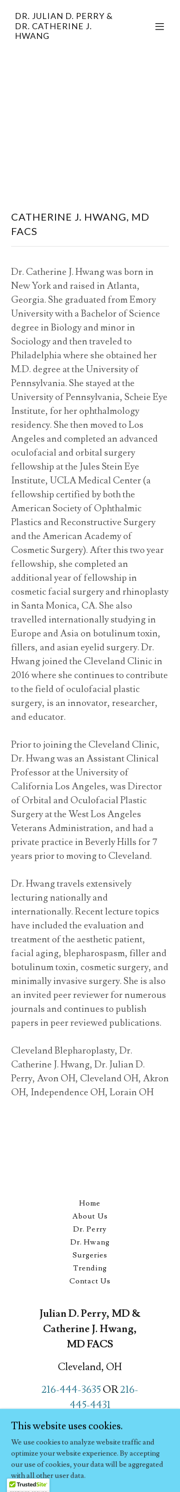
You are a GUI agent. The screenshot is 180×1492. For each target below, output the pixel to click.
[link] (66, 36)
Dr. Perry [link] (89, 1229)
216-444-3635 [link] (71, 1390)
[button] (159, 26)
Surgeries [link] (90, 1255)
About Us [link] (89, 1216)
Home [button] (89, 1203)
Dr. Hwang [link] (89, 1242)
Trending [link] (89, 1268)
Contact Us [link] (89, 1281)
